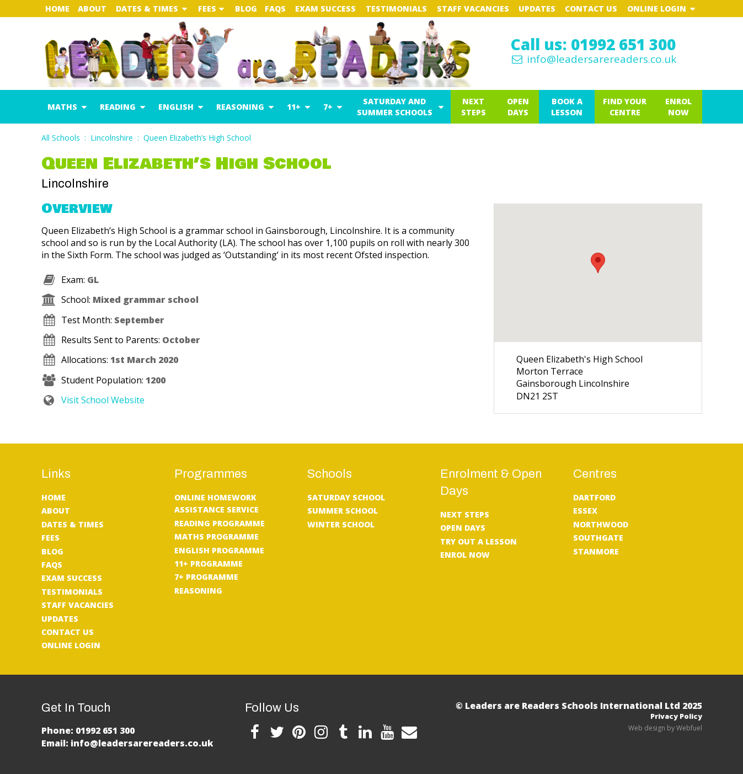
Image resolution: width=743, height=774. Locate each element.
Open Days (518, 107)
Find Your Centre (624, 107)
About (92, 8)
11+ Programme (208, 563)
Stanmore (596, 551)
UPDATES (537, 8)
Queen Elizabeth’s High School (197, 137)
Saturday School (346, 497)
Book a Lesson (566, 107)
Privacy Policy (676, 716)
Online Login (656, 8)
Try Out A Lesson (478, 541)
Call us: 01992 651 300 (593, 44)
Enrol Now (678, 107)
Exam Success (325, 8)
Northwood (600, 524)
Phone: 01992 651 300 (88, 730)
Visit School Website (93, 400)
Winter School (341, 524)
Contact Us (591, 8)
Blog (246, 8)
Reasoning (240, 107)
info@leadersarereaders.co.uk (593, 59)
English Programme (219, 550)
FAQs (275, 8)
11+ (294, 107)
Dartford (594, 497)
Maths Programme (216, 536)
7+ (328, 107)
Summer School (342, 510)
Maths (62, 107)
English (176, 107)
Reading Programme (219, 523)
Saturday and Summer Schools (394, 107)
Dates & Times (147, 8)
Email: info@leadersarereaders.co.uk (127, 743)
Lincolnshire (111, 137)
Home (57, 8)
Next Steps (473, 107)
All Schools (60, 137)
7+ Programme (206, 577)
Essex (585, 510)
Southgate (598, 537)
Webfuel (689, 728)
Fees (207, 8)
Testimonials (396, 8)
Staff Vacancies (473, 8)
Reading (118, 107)
